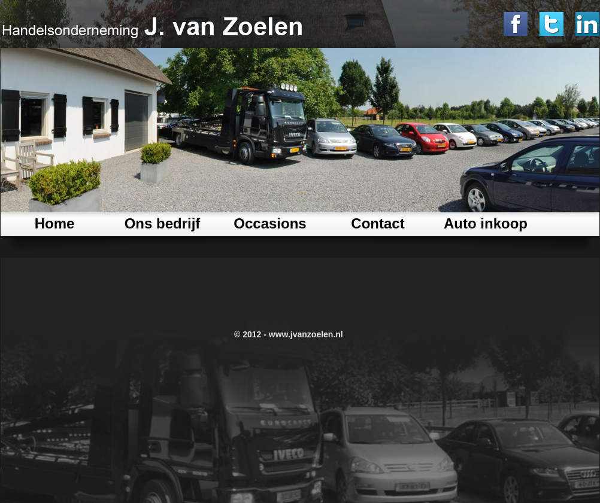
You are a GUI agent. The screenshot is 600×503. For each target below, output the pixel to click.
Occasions (270, 223)
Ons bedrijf (163, 223)
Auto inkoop (486, 223)
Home (55, 223)
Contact (377, 223)
